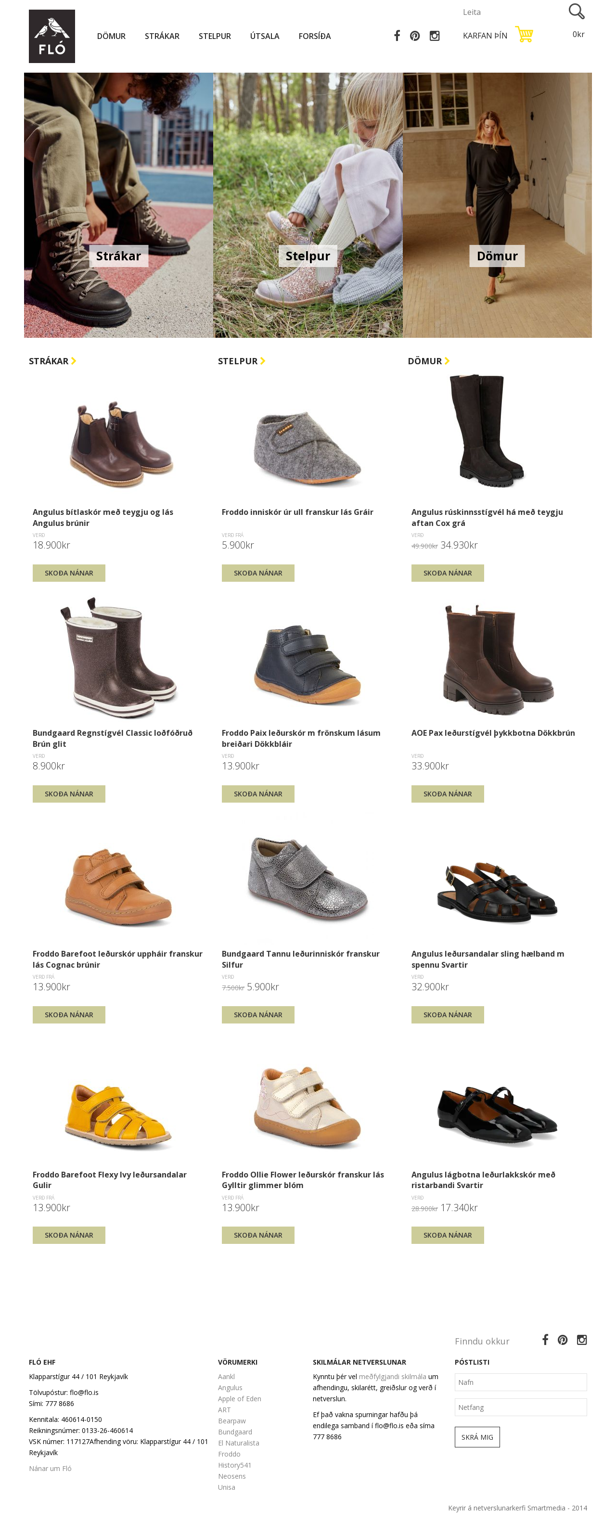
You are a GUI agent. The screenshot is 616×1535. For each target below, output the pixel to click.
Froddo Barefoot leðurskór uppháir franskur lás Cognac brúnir (118, 959)
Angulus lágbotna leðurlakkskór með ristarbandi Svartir (483, 1179)
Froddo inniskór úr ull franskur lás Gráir (297, 512)
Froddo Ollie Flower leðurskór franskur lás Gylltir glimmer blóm (303, 1179)
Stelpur (215, 36)
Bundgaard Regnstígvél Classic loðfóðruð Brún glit (112, 738)
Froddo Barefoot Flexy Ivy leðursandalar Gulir (110, 1179)
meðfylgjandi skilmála (392, 1376)
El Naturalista (238, 1442)
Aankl (226, 1376)
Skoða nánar (69, 572)
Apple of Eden (239, 1398)
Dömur (111, 36)
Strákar (162, 36)
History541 (235, 1465)
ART (224, 1409)
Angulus (230, 1387)
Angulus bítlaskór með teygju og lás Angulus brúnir (103, 517)
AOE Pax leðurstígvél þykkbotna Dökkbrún (493, 733)
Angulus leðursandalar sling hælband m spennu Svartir (488, 959)
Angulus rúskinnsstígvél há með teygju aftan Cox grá (487, 517)
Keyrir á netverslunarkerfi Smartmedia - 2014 (517, 1507)
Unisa (226, 1487)
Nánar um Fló (50, 1468)
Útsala (265, 36)
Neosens (232, 1476)
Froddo (229, 1453)
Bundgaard (235, 1431)
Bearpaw (232, 1420)
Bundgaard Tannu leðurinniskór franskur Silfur (301, 959)
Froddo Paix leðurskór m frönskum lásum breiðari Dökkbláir (301, 738)
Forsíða (315, 36)
